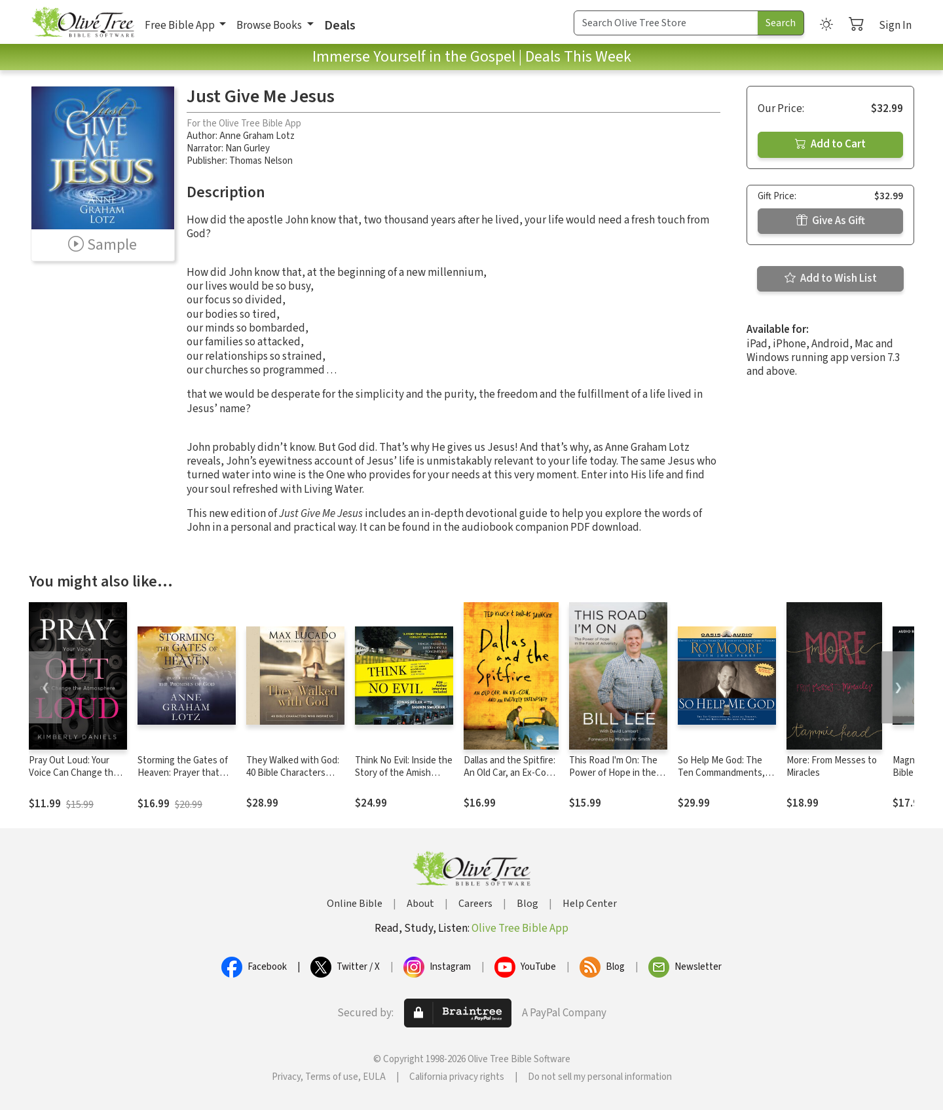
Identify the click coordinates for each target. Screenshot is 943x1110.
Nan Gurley (247, 148)
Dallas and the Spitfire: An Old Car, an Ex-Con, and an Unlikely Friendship (509, 779)
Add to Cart (830, 144)
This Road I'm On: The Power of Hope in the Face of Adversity (613, 773)
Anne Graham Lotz (257, 136)
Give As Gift (830, 221)
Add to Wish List (831, 278)
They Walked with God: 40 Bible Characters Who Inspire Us (292, 773)
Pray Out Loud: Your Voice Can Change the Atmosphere (74, 773)
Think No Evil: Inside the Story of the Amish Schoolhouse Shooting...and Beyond (404, 779)
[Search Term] (666, 22)
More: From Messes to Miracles (831, 767)
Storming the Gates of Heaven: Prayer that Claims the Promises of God (184, 779)
